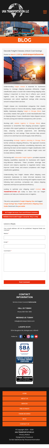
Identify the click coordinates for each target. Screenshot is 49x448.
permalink (21, 206)
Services (24, 404)
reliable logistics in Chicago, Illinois (27, 123)
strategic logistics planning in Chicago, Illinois (29, 140)
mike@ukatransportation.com (24, 321)
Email (6, 242)
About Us (24, 399)
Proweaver (29, 437)
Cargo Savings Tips (10, 204)
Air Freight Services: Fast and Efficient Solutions (20, 212)
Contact (38, 189)
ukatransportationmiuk (33, 54)
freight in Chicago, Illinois (32, 111)
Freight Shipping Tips (27, 201)
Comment (8, 251)
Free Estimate (24, 409)
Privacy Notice (24, 435)
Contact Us (24, 424)
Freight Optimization (25, 204)
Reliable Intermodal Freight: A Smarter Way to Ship (21, 217)
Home (25, 393)
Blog (24, 419)
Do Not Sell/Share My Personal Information (24, 440)
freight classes (20, 87)
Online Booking (24, 414)
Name (6, 233)
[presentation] (13, 275)
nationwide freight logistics (23, 157)
